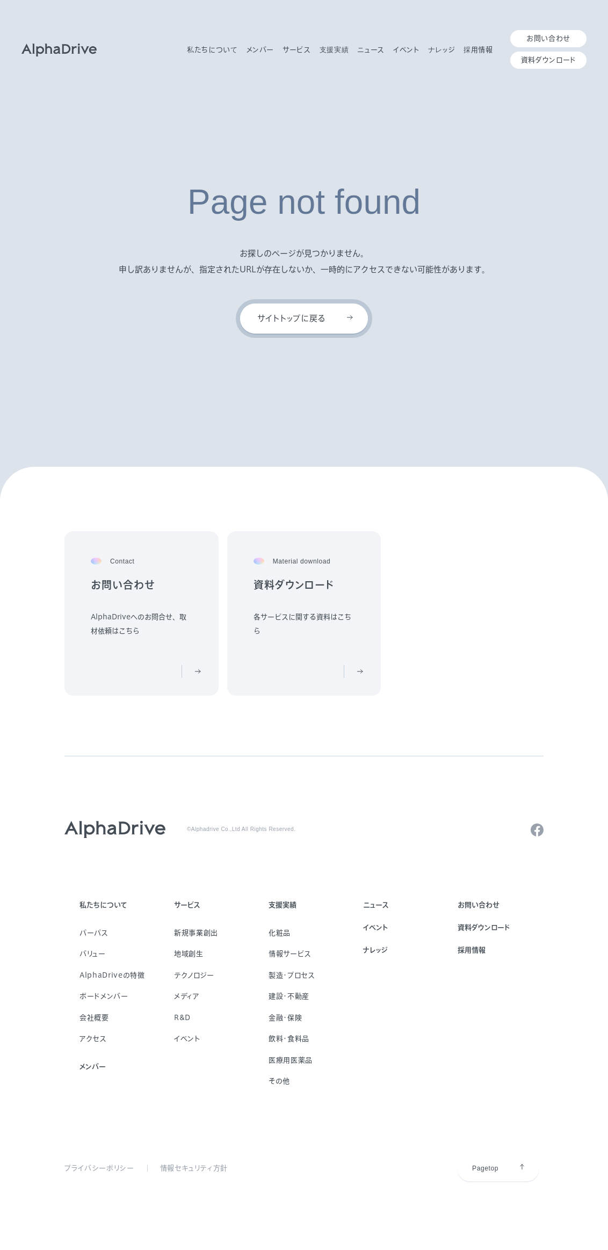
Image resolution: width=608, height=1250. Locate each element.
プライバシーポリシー (99, 1168)
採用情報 (472, 949)
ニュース (376, 904)
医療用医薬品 (291, 1060)
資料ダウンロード (484, 927)
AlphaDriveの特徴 (111, 975)
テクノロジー (194, 975)
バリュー (92, 953)
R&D (182, 1017)
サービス (187, 904)
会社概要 (94, 1017)
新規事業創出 (196, 932)
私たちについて (103, 904)
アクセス (93, 1038)
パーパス (93, 932)
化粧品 (280, 932)
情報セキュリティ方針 (194, 1168)
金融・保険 (285, 1017)
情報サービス (290, 953)
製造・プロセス (292, 975)
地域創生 (189, 953)
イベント (187, 1038)
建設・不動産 (289, 996)
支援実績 (282, 904)
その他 (279, 1081)
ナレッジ (375, 949)
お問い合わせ (479, 904)
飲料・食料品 (289, 1038)
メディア (187, 996)
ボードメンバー (103, 996)
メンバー (92, 1066)
